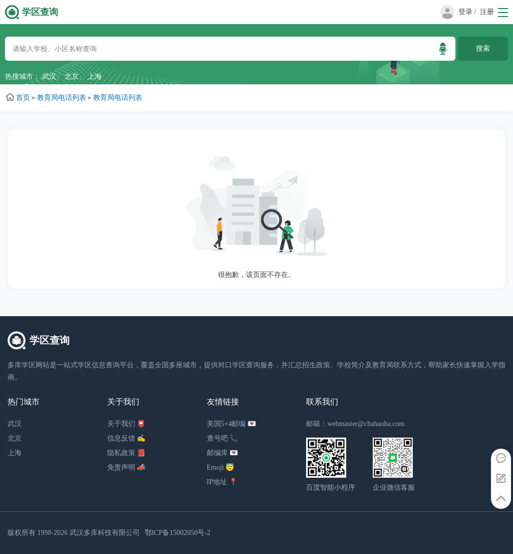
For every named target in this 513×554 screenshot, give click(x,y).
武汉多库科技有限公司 (105, 532)
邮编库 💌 (222, 453)
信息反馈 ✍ (126, 438)
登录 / (467, 12)
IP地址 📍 (222, 482)
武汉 (49, 76)
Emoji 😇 (220, 467)
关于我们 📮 (126, 424)
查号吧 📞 (222, 438)
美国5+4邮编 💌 (231, 424)
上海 (95, 76)
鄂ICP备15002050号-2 (177, 532)
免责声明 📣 (126, 467)
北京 (72, 76)
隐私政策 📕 (126, 453)
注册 (487, 12)
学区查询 (40, 12)
